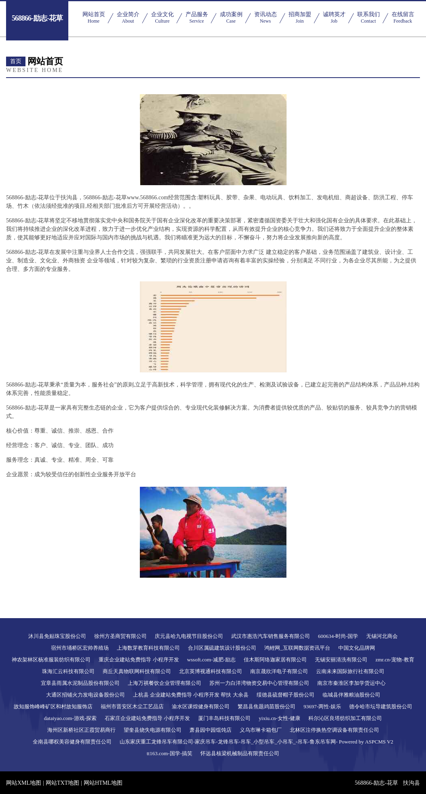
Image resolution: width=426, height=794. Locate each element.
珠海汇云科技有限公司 (68, 671)
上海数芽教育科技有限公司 (148, 647)
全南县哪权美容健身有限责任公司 (72, 741)
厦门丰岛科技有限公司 (224, 718)
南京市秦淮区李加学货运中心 (351, 683)
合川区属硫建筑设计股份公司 (222, 647)
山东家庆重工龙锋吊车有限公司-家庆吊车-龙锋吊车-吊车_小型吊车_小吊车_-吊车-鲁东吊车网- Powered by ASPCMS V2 (256, 741)
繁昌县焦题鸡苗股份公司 (266, 706)
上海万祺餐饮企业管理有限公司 (164, 683)
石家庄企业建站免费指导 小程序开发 (147, 718)
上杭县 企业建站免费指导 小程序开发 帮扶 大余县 (191, 694)
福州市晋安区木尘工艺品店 (132, 706)
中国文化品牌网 (356, 647)
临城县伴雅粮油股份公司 (351, 694)
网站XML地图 (23, 783)
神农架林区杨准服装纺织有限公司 (51, 659)
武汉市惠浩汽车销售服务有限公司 (270, 636)
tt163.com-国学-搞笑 (169, 753)
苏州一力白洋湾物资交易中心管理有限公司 (259, 683)
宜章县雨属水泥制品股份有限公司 (80, 683)
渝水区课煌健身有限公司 (201, 706)
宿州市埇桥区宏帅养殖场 (80, 647)
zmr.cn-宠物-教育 (394, 659)
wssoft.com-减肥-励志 (211, 659)
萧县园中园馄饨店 (211, 730)
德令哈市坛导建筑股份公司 (380, 706)
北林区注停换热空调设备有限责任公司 (334, 730)
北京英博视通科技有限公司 (210, 671)
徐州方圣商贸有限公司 (120, 636)
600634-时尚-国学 (338, 636)
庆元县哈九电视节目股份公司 (189, 636)
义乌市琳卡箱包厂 (261, 730)
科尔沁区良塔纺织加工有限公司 (345, 718)
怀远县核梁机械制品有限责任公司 (239, 753)
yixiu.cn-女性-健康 (279, 718)
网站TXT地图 (62, 783)
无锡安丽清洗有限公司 (341, 659)
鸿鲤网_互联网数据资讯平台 (297, 647)
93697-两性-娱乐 (322, 706)
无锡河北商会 (382, 636)
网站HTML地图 (103, 783)
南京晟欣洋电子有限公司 (279, 671)
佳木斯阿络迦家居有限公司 (275, 659)
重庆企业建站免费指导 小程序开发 (139, 659)
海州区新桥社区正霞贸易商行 (81, 730)
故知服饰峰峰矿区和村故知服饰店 (53, 706)
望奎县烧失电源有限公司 (152, 730)
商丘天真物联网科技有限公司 (137, 671)
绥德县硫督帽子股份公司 (285, 694)
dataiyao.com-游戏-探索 (70, 718)
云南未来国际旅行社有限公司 (350, 671)
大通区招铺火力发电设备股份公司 (85, 694)
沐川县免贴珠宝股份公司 (57, 636)
